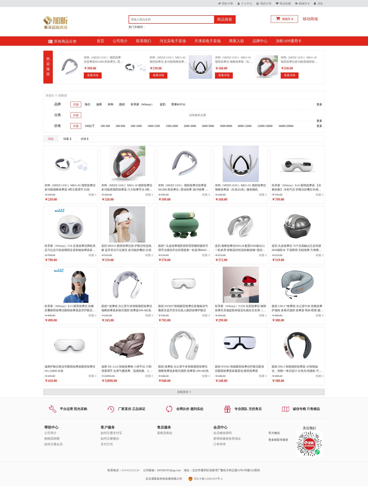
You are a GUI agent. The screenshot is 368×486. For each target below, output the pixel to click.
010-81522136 (130, 470)
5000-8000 (226, 126)
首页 (100, 41)
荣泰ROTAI (178, 104)
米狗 (110, 104)
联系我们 (143, 41)
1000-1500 (154, 126)
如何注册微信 (110, 438)
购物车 (286, 19)
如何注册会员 (53, 444)
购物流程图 (52, 438)
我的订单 (266, 3)
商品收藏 (285, 3)
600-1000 (136, 126)
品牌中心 (260, 41)
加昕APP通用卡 (289, 41)
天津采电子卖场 (207, 41)
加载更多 (184, 392)
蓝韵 (162, 104)
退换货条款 (164, 433)
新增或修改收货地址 (227, 438)
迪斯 (99, 104)
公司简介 (120, 41)
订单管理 (219, 444)
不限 (76, 104)
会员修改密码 (222, 433)
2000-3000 (190, 126)
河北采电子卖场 (173, 41)
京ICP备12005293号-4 (205, 478)
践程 (122, 104)
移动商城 (310, 19)
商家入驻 (236, 41)
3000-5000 (208, 126)
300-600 (120, 126)
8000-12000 (245, 126)
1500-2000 (172, 126)
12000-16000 (264, 126)
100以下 (90, 126)
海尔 (87, 104)
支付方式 (107, 444)
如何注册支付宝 (111, 433)
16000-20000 (285, 126)
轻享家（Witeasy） (142, 104)
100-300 (105, 126)
